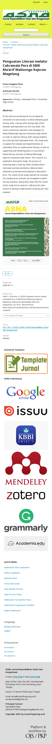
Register (36, 2)
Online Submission (12, 610)
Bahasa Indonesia (12, 626)
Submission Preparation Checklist (19, 605)
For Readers (9, 647)
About (43, 24)
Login (45, 2)
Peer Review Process (13, 589)
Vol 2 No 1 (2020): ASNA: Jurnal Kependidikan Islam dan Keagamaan (25, 46)
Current (8, 24)
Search (26, 35)
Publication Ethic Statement (17, 567)
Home (5, 42)
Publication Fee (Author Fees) (17, 599)
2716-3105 (17, 676)
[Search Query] (26, 30)
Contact (31, 24)
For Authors (9, 651)
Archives (19, 24)
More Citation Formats (14, 315)
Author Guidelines (12, 573)
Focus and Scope (12, 583)
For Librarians (9, 656)
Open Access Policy (13, 594)
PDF (8, 273)
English (7, 631)
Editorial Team (10, 578)
